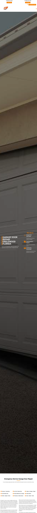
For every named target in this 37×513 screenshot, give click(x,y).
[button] (27, 4)
